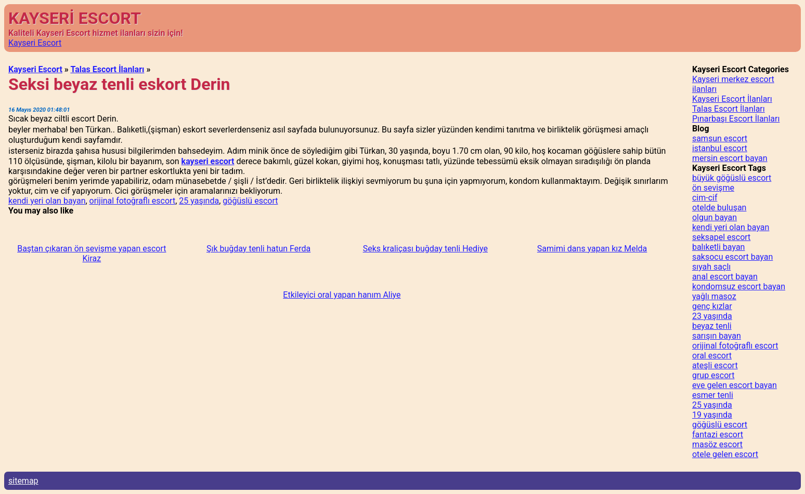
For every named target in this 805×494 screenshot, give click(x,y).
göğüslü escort (250, 201)
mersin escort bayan (730, 158)
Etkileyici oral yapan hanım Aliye (341, 295)
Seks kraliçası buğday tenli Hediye (425, 248)
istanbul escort (719, 148)
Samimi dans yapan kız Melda (592, 248)
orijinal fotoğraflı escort (132, 201)
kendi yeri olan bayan (46, 201)
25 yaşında (199, 201)
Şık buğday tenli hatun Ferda (258, 248)
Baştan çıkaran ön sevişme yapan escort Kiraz (91, 253)
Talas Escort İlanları (107, 69)
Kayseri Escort (34, 43)
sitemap (23, 481)
